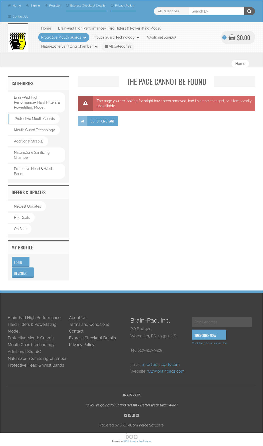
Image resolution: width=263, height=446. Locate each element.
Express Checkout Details (86, 5)
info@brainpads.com (161, 364)
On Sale (20, 229)
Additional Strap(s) (161, 37)
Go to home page (96, 121)
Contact (76, 331)
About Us (77, 317)
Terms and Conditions (89, 324)
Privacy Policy (122, 5)
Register (53, 5)
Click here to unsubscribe (209, 343)
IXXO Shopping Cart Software (137, 441)
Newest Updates (27, 206)
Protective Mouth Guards (63, 37)
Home (14, 5)
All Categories (118, 46)
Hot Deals (22, 218)
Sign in (33, 5)
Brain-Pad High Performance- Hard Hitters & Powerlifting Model (109, 28)
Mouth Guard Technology (116, 37)
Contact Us (18, 16)
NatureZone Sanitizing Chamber (69, 46)
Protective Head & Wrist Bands (33, 171)
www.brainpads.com (166, 371)
